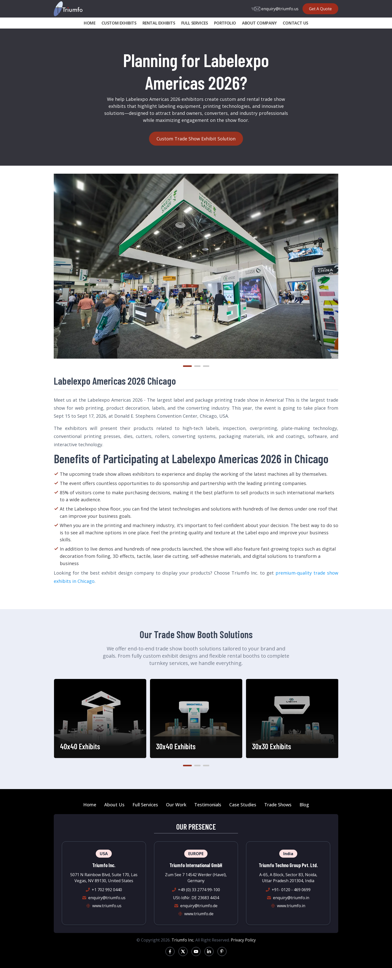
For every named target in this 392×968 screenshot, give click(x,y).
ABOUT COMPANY (259, 23)
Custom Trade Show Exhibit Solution (196, 139)
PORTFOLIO (225, 23)
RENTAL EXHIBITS (158, 23)
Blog (304, 805)
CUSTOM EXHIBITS (119, 23)
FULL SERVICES (194, 23)
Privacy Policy (243, 940)
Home (89, 805)
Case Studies (242, 805)
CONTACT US (295, 23)
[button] (187, 366)
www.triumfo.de (199, 913)
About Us (114, 805)
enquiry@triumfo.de (199, 905)
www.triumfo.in (291, 905)
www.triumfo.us (107, 905)
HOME (89, 23)
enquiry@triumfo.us (274, 9)
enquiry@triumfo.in (291, 897)
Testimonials (207, 805)
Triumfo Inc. (183, 940)
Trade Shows (278, 805)
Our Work (176, 805)
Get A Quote (320, 9)
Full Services (145, 805)
